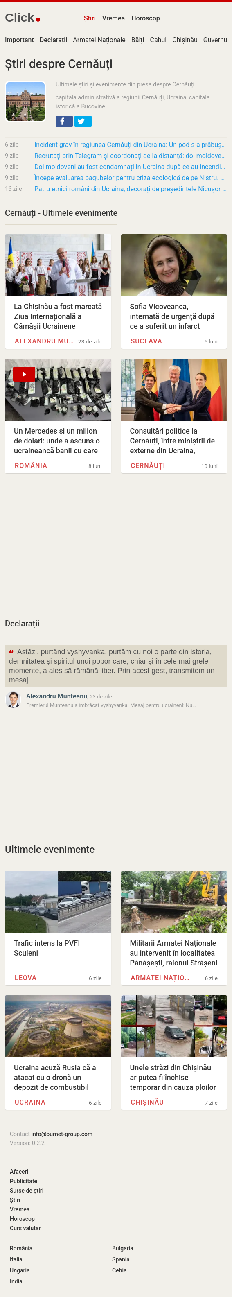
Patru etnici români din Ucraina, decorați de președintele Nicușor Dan (130, 189)
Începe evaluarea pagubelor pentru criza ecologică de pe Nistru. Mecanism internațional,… (130, 178)
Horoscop (145, 18)
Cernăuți (148, 466)
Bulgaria (122, 1248)
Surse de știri (26, 1190)
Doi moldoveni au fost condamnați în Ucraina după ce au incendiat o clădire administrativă (130, 167)
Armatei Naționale (99, 40)
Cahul (158, 40)
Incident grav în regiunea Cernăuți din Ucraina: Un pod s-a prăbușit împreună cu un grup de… (130, 145)
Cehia (119, 1270)
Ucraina (30, 1102)
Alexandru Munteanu (45, 341)
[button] (64, 121)
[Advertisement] (116, 550)
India (16, 1281)
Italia (16, 1259)
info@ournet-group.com (61, 1134)
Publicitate (23, 1181)
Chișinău (185, 40)
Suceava (146, 341)
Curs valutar (25, 1228)
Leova (26, 978)
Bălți (137, 40)
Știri (90, 18)
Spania (121, 1259)
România (31, 466)
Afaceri (19, 1171)
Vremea (113, 18)
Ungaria (20, 1270)
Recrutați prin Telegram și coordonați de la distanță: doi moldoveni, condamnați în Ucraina (130, 156)
